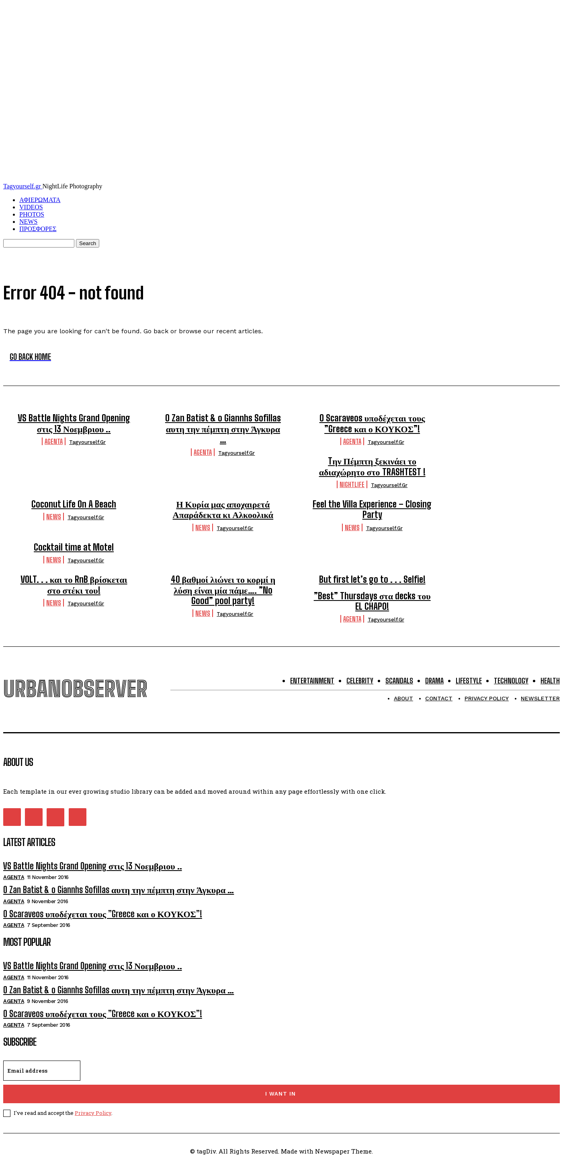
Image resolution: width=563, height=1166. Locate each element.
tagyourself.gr (87, 442)
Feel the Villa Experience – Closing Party (372, 509)
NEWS (28, 221)
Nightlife (352, 484)
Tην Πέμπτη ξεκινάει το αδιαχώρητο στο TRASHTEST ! (372, 466)
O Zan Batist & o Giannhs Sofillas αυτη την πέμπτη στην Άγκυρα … (223, 429)
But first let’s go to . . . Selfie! (372, 579)
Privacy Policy (93, 1112)
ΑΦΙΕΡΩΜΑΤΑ (40, 199)
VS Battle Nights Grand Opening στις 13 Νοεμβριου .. (74, 423)
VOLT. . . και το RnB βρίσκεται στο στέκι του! (73, 584)
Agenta (54, 441)
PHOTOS (31, 214)
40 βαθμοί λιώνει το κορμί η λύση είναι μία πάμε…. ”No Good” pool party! (223, 590)
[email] (41, 1071)
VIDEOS (31, 207)
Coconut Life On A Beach (73, 504)
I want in (280, 1094)
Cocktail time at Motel (74, 547)
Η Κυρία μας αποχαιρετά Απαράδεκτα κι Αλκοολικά (223, 509)
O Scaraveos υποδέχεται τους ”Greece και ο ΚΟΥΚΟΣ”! (372, 423)
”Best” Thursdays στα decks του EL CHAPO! (372, 601)
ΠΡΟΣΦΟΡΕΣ (38, 228)
